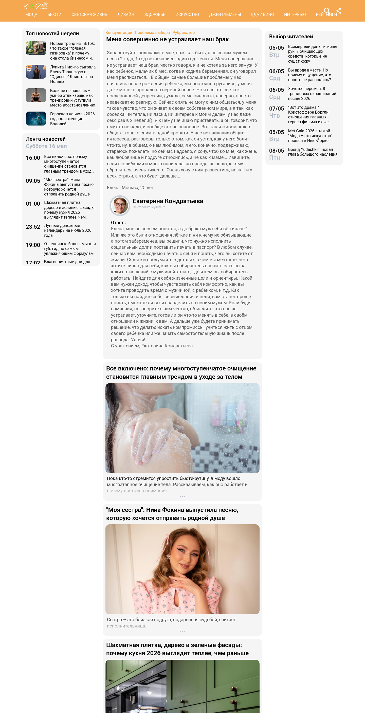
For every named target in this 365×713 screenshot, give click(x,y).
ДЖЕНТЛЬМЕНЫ (225, 14)
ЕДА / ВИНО (262, 14)
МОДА (31, 14)
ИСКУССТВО (187, 14)
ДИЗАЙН (125, 14)
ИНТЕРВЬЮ (295, 14)
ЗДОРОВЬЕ (155, 14)
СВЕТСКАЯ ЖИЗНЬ (89, 14)
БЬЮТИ (54, 14)
